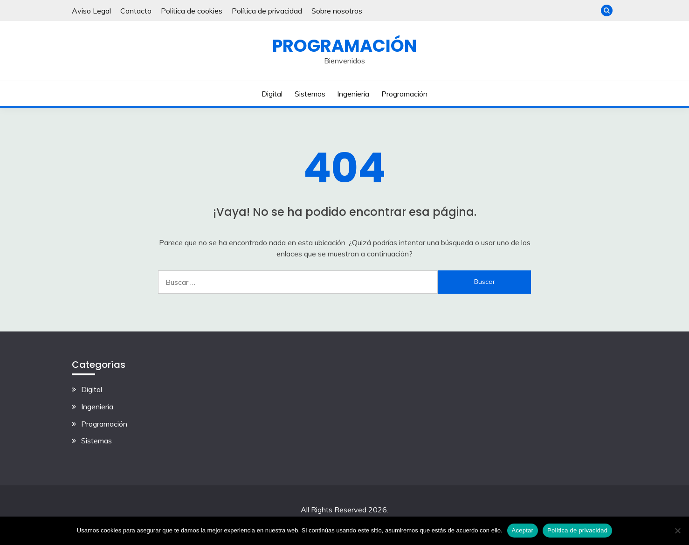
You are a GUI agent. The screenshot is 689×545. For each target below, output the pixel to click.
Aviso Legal (91, 10)
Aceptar (523, 530)
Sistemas (310, 93)
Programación (344, 46)
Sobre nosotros (336, 10)
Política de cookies (191, 10)
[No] (677, 530)
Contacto (136, 10)
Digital (272, 93)
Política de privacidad (267, 10)
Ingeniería (353, 93)
